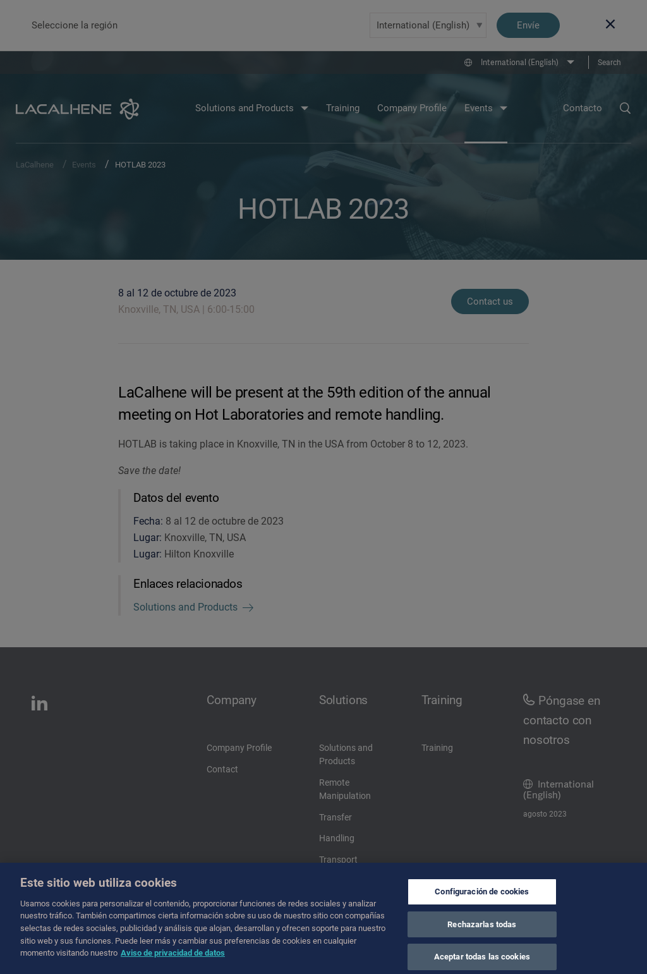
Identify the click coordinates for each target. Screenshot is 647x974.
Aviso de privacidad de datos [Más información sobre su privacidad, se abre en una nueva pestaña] (173, 958)
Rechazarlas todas (481, 930)
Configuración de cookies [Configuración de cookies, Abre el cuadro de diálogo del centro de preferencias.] (482, 897)
